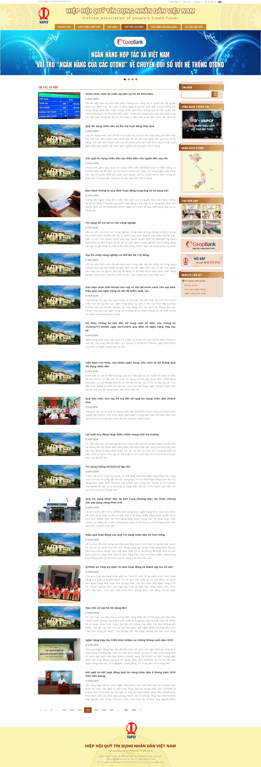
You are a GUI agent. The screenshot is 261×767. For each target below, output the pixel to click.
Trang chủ (64, 27)
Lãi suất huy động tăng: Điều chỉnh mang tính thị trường (121, 434)
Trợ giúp (196, 2)
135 (96, 710)
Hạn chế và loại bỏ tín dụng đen (106, 607)
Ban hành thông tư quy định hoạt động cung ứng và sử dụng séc (126, 190)
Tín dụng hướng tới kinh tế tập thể (107, 466)
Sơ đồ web (209, 2)
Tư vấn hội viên (194, 27)
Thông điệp (173, 2)
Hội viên (112, 27)
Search (215, 94)
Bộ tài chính (191, 285)
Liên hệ (185, 2)
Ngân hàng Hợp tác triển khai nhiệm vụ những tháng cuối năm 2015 (129, 640)
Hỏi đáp (199, 259)
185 (126, 710)
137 (112, 710)
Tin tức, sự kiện (134, 27)
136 (104, 710)
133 (80, 710)
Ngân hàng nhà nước (195, 293)
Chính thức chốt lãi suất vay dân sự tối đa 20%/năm (119, 93)
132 (72, 710)
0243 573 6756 (208, 262)
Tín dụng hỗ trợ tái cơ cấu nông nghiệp (110, 222)
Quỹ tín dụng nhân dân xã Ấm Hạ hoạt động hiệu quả (119, 126)
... (57, 710)
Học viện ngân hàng (195, 289)
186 (134, 710)
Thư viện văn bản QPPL (164, 27)
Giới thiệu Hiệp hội (89, 27)
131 (64, 710)
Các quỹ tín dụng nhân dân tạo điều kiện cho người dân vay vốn (126, 158)
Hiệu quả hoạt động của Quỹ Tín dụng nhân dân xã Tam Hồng (125, 534)
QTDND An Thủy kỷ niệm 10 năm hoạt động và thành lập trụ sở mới (128, 567)
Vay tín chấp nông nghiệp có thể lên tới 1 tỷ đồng (117, 255)
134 (88, 710)
